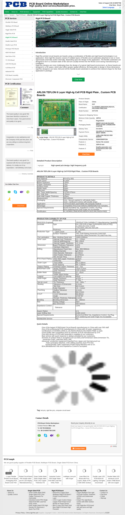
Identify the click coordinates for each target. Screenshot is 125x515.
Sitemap (103, 498)
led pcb (43, 410)
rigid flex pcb (51, 410)
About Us (14, 12)
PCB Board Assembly (11, 75)
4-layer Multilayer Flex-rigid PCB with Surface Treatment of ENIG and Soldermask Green (86, 495)
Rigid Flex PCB (10, 33)
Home (7, 12)
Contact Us (73, 12)
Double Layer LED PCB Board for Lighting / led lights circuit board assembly (99, 481)
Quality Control (13, 494)
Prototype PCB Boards (12, 49)
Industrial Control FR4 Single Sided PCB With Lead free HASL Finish (38, 501)
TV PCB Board (10, 60)
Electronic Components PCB (13, 79)
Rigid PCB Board (21, 15)
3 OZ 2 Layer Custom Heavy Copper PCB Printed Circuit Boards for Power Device (62, 501)
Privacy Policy (20, 513)
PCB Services (25, 12)
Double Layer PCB (11, 45)
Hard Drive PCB (10, 56)
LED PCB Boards (10, 64)
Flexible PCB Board (11, 22)
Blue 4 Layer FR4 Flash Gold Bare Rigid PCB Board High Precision (62, 507)
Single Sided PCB (10, 30)
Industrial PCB (9, 71)
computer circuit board (63, 410)
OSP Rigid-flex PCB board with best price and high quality (85, 507)
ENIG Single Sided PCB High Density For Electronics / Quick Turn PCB (38, 507)
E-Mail (103, 496)
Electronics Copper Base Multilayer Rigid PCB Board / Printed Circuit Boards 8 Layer (62, 495)
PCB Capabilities (47, 12)
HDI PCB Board (10, 52)
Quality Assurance (62, 12)
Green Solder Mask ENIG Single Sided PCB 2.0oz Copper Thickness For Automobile (40, 481)
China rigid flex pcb (32, 513)
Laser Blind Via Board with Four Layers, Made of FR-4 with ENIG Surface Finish (84, 481)
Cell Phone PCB (10, 68)
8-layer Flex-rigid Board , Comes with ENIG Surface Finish (85, 501)
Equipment (36, 12)
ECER (107, 513)
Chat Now (112, 5)
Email (119, 5)
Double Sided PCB (11, 41)
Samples (12, 15)
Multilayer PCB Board (12, 26)
